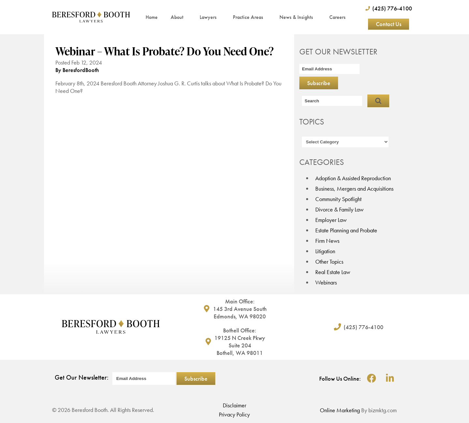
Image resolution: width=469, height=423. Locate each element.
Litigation (325, 251)
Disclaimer (234, 405)
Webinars (326, 282)
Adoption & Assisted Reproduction (353, 178)
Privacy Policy (234, 414)
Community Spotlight (338, 199)
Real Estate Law (332, 272)
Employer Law (331, 220)
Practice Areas (249, 17)
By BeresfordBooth (77, 70)
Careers (337, 17)
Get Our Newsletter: (81, 377)
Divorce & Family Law (339, 209)
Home (152, 17)
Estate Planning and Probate (346, 230)
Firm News (327, 240)
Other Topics (329, 261)
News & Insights (297, 17)
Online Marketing (340, 410)
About (179, 17)
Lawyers (210, 17)
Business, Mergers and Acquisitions (354, 188)
